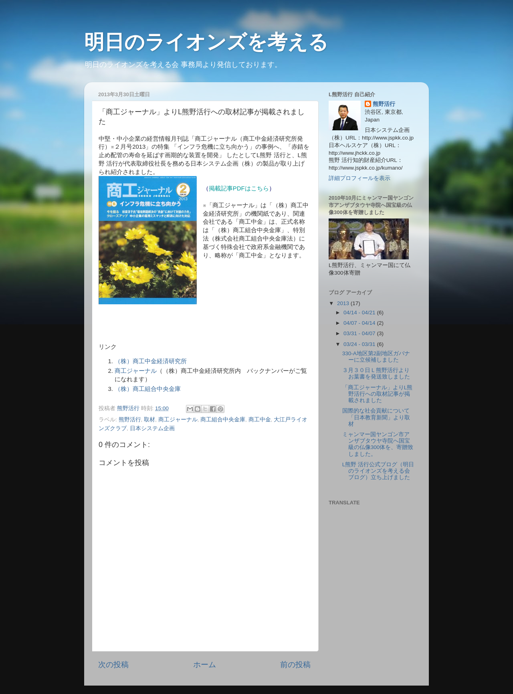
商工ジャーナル (136, 371)
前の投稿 (295, 664)
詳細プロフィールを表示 (359, 178)
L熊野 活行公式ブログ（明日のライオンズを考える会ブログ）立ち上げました (378, 470)
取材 (149, 420)
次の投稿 (113, 664)
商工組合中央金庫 (222, 420)
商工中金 (259, 420)
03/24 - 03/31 (360, 344)
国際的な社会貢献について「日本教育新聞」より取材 (376, 417)
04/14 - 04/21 (360, 313)
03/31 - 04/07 (360, 333)
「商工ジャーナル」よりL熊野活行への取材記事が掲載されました (377, 393)
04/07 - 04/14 (360, 323)
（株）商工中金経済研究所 (151, 361)
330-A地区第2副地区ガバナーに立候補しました (376, 356)
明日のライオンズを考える (206, 42)
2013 (344, 303)
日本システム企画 (152, 428)
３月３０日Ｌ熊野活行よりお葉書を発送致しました (376, 373)
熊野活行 (130, 420)
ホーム (204, 664)
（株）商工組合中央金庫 (148, 389)
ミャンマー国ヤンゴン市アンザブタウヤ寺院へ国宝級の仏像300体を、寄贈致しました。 (378, 444)
